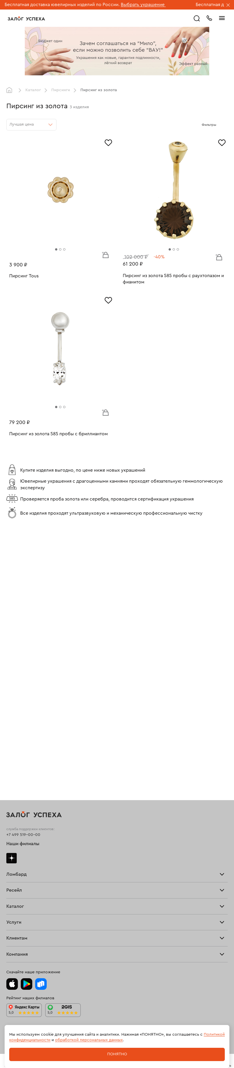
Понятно (117, 1054)
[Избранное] (108, 142)
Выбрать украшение (143, 4)
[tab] (56, 249)
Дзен (11, 858)
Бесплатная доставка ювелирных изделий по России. (62, 4)
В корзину (105, 254)
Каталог (33, 90)
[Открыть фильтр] (222, 124)
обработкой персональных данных (89, 1040)
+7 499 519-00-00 (23, 835)
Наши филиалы (22, 843)
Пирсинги (60, 90)
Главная (10, 90)
